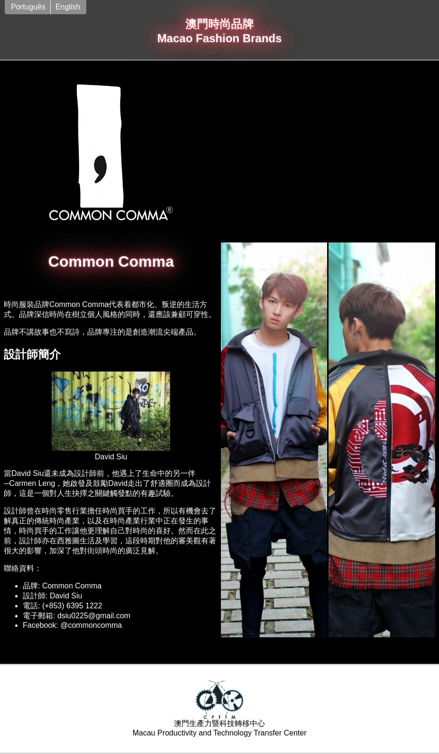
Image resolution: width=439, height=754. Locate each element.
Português (28, 7)
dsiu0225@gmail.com (93, 616)
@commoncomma (91, 625)
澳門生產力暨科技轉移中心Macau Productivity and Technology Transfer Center (219, 708)
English (67, 7)
